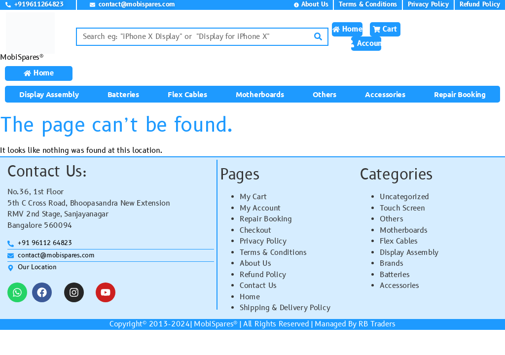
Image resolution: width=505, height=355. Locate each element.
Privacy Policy (263, 241)
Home (250, 297)
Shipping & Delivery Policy (285, 308)
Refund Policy (263, 275)
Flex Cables (187, 94)
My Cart (253, 197)
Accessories (385, 94)
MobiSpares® (21, 57)
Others (324, 94)
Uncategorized (404, 197)
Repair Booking (460, 94)
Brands (391, 263)
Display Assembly (48, 94)
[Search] (318, 37)
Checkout (255, 230)
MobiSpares (213, 324)
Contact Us (258, 286)
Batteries (123, 94)
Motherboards (260, 94)
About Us (255, 263)
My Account (260, 208)
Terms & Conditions (273, 253)
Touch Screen (402, 208)
